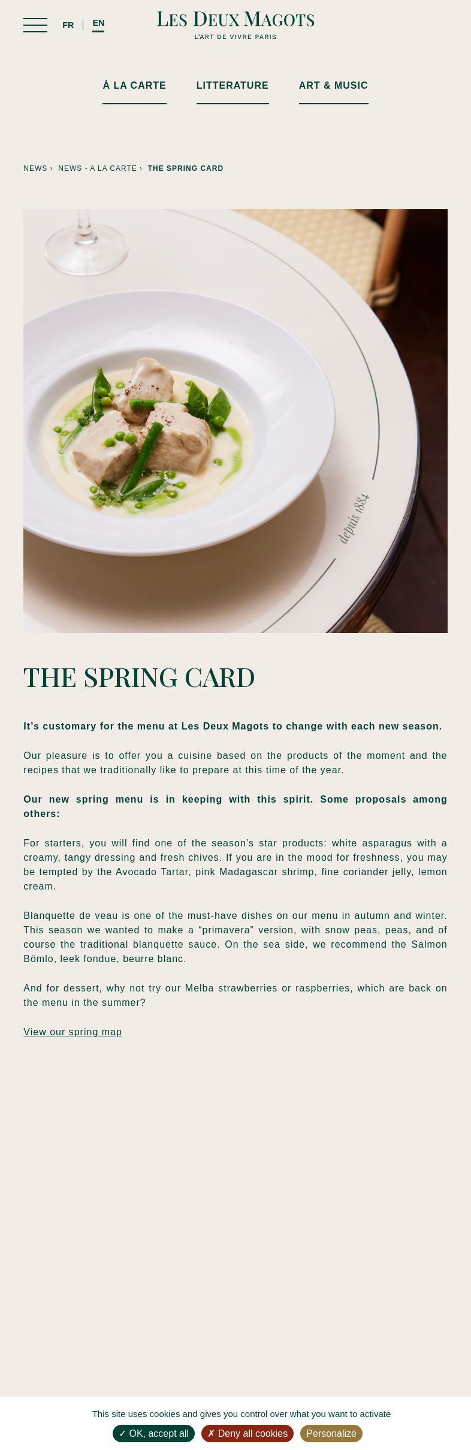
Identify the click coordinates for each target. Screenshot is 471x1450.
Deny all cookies (247, 1433)
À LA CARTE (134, 85)
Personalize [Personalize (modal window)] (331, 1433)
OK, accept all (154, 1433)
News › (40, 168)
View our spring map (72, 1032)
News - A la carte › (102, 168)
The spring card (186, 168)
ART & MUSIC (334, 85)
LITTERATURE (233, 85)
